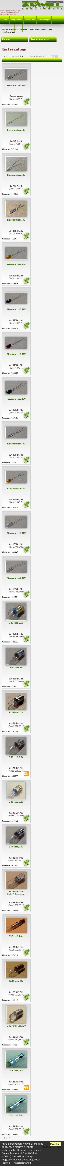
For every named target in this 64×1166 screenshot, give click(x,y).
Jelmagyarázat (7, 28)
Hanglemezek (16, 20)
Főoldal (4, 20)
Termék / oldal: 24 (37, 56)
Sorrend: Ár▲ (20, 56)
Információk (30, 20)
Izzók (51, 30)
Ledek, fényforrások (37, 30)
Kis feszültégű (9, 32)
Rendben (55, 1144)
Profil (19, 28)
